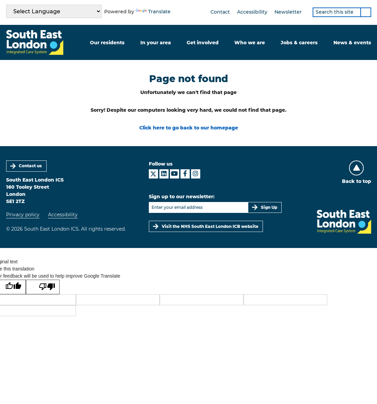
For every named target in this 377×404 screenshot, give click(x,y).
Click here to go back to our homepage (188, 128)
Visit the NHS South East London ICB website (210, 226)
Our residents (107, 43)
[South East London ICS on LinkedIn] (164, 173)
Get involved (203, 43)
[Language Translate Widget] (53, 11)
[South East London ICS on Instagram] (195, 173)
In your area (155, 43)
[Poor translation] (43, 287)
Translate (153, 12)
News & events (352, 43)
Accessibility (252, 12)
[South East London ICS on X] (153, 173)
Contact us (30, 165)
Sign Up (269, 207)
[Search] (366, 12)
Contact (220, 12)
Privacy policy (23, 215)
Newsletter (288, 12)
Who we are (249, 43)
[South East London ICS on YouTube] (174, 173)
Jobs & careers (299, 43)
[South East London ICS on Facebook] (185, 173)
